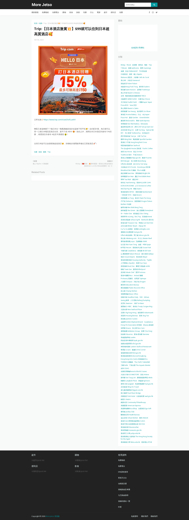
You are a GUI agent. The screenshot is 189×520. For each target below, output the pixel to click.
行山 (139, 114)
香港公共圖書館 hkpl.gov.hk (131, 158)
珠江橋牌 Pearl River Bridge (131, 393)
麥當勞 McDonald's (128, 121)
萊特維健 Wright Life (142, 173)
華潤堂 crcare (126, 350)
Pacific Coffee (148, 148)
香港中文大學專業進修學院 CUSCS (133, 421)
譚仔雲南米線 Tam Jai (128, 136)
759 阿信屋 (143, 71)
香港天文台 (122, 478)
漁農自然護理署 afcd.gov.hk (131, 343)
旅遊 (40, 152)
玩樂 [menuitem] (85, 12)
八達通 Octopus (126, 282)
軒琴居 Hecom (126, 247)
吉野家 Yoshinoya (143, 90)
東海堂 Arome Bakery (128, 114)
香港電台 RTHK (146, 442)
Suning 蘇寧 (125, 300)
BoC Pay (138, 216)
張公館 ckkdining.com (128, 238)
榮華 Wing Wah (126, 139)
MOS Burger (125, 161)
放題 (139, 244)
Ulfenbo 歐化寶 (126, 164)
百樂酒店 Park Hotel (128, 396)
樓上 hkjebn (137, 74)
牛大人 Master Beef (145, 238)
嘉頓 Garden (133, 117)
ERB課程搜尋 (123, 472)
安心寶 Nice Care (138, 328)
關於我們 (144, 516)
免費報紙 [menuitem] (45, 12)
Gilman (146, 297)
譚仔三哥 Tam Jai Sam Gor (144, 127)
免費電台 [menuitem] (55, 12)
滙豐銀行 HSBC (126, 306)
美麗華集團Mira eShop (129, 408)
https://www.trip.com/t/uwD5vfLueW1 (60, 119)
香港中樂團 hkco (127, 275)
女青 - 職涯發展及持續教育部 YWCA (133, 96)
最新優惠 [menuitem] (35, 12)
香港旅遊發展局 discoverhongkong (133, 356)
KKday (123, 65)
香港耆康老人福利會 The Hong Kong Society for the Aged (136, 437)
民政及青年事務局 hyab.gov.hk (132, 340)
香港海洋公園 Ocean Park (142, 247)
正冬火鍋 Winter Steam (129, 226)
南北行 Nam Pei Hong (143, 198)
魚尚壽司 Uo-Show (143, 111)
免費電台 (121, 466)
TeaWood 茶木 (126, 155)
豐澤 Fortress (140, 272)
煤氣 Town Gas (126, 269)
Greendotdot (144, 117)
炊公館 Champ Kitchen (129, 291)
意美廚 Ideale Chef (127, 272)
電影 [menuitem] (98, 12)
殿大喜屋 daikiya (147, 254)
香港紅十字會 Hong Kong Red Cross (134, 142)
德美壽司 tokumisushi (145, 313)
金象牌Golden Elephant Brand (132, 322)
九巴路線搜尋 (123, 495)
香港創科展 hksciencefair (130, 427)
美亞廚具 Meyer (141, 257)
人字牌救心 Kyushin (128, 263)
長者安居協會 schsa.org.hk (130, 220)
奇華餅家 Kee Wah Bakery (130, 124)
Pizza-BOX (124, 105)
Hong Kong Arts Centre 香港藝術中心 (134, 359)
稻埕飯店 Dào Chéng (140, 213)
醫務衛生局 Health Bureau (130, 415)
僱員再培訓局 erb (127, 127)
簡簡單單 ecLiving (127, 216)
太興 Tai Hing (140, 130)
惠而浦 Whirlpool (139, 269)
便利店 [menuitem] (113, 12)
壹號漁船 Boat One (128, 266)
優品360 (135, 179)
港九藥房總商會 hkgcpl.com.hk (132, 390)
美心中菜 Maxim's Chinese (130, 93)
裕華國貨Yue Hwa (127, 176)
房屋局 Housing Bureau (129, 316)
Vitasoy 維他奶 (148, 325)
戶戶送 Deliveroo (127, 201)
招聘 (130, 74)
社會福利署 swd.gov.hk (144, 396)
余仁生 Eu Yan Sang (140, 164)
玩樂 (40, 23)
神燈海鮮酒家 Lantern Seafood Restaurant (136, 346)
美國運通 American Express (131, 405)
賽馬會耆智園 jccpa (128, 241)
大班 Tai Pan (141, 136)
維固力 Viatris (125, 399)
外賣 (120, 507)
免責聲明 (134, 516)
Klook (129, 65)
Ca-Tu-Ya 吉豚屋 (127, 229)
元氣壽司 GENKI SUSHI (129, 99)
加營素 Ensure (126, 328)
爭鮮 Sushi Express (142, 121)
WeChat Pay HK (126, 189)
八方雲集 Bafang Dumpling (140, 300)
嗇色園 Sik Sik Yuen (144, 251)
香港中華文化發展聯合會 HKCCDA (133, 424)
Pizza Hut (124, 117)
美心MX (123, 80)
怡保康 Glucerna (127, 334)
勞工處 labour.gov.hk (141, 235)
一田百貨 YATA (126, 195)
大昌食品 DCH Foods (128, 167)
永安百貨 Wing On (127, 130)
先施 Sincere (137, 195)
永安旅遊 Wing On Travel (130, 387)
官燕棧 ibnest (147, 216)
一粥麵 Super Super (145, 102)
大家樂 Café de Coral (141, 77)
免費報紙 (121, 460)
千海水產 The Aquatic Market (139, 365)
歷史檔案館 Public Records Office (133, 288)
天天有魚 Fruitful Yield (129, 102)
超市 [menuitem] (105, 12)
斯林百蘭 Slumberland (144, 192)
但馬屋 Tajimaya (140, 278)
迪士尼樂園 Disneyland (144, 210)
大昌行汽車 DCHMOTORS (130, 374)
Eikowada (144, 124)
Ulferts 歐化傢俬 (126, 235)
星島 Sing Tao (144, 316)
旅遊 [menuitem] (78, 12)
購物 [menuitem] (64, 12)
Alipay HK (142, 226)
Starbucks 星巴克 (147, 220)
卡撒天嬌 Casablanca (128, 251)
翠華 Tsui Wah (126, 179)
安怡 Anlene (144, 374)
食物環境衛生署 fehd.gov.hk (131, 353)
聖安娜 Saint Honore (128, 90)
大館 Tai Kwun (139, 303)
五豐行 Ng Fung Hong (128, 313)
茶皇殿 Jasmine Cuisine (129, 319)
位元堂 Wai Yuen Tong (129, 244)
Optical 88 (150, 130)
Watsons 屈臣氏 (126, 77)
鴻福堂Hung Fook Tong (129, 87)
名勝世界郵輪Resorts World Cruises (134, 371)
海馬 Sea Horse (126, 152)
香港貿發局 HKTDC (127, 192)
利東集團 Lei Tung (127, 198)
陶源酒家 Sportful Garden (142, 139)
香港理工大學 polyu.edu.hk (130, 433)
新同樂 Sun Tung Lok (128, 377)
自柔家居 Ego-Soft (144, 408)
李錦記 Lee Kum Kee (146, 223)
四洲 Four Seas (141, 263)
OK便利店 (124, 74)
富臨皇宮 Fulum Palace (129, 83)
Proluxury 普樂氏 (127, 278)
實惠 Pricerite (147, 158)
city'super (145, 114)
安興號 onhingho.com (142, 229)
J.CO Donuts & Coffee (143, 186)
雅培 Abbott (143, 418)
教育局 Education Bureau (130, 285)
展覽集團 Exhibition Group (130, 331)
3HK (141, 297)
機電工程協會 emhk (143, 266)
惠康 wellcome (133, 68)
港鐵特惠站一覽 (124, 501)
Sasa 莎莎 (133, 105)
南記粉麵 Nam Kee (127, 173)
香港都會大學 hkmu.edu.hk (130, 442)
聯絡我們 (154, 516)
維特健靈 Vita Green (128, 210)
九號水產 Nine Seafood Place (131, 309)
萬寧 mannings (145, 68)
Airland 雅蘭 (138, 275)
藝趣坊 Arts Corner (139, 350)
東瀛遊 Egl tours (144, 381)
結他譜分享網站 (137, 47)
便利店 (140, 65)
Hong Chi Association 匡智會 (131, 325)
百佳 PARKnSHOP (131, 71)
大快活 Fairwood (133, 80)
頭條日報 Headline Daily (129, 297)
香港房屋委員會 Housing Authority (133, 260)
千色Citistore (137, 155)
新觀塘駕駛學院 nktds (144, 377)
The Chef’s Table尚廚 (142, 362)
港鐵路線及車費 (124, 489)
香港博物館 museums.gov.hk (131, 430)
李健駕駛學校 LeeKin (128, 337)
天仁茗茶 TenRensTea (133, 133)
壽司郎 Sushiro (144, 87)
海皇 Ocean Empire (128, 257)
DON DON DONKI (127, 186)
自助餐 (134, 65)
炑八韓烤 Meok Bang (138, 161)
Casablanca (148, 322)
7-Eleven (124, 68)
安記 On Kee (137, 152)
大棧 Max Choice (144, 99)
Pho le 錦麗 (141, 170)
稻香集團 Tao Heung (128, 111)
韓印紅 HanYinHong (128, 182)
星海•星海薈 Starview (141, 334)
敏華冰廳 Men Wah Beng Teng (132, 207)
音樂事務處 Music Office (129, 294)
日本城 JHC (146, 133)
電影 (145, 65)
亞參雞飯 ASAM (141, 241)
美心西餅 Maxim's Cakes (129, 108)
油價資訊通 (122, 483)
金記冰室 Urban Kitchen (129, 418)
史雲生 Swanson (126, 303)
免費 (122, 71)
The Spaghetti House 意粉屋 (131, 148)
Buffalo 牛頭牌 (126, 204)
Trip (49, 152)
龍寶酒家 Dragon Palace (143, 201)
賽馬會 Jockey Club (127, 412)
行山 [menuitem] (91, 12)
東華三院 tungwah (127, 384)
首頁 (35, 23)
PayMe (149, 260)
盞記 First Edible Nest (142, 176)
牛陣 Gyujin (147, 244)
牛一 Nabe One (126, 213)
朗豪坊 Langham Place (129, 381)
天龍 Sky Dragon (140, 282)
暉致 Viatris (137, 189)
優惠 (44, 152)
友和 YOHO (125, 368)
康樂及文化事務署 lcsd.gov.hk (131, 232)
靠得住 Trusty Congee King (142, 306)
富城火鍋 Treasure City (129, 223)
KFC (122, 133)
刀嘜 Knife (124, 365)
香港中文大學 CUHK (143, 182)
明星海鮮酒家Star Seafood (130, 145)
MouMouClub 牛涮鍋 (128, 170)
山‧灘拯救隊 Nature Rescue (130, 254)
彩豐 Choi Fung (146, 331)
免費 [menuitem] (121, 12)
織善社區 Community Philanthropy (133, 402)
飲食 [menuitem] (71, 12)
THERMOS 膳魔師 (127, 362)
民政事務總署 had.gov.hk (144, 384)
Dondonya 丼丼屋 (143, 167)
